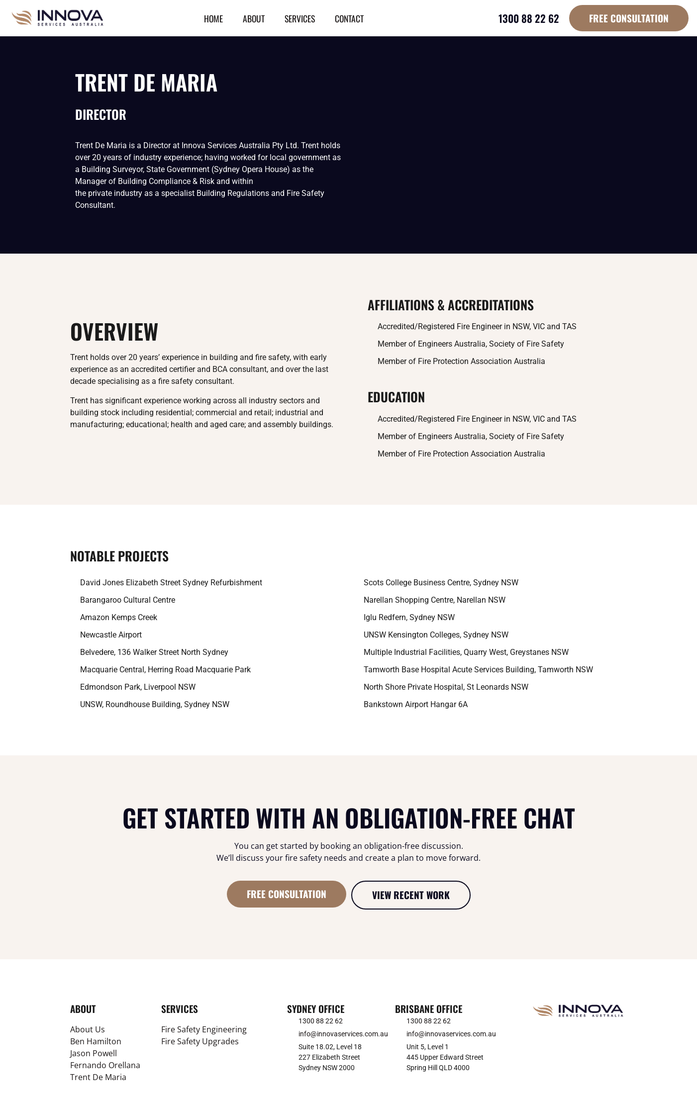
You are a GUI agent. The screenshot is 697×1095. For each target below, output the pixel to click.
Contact (349, 18)
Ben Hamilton (95, 1041)
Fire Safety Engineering (204, 1029)
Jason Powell (93, 1053)
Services (300, 18)
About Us (87, 1029)
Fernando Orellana (105, 1065)
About (254, 18)
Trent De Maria (98, 1077)
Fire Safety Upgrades (200, 1041)
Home (213, 18)
